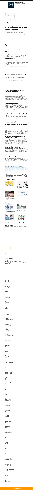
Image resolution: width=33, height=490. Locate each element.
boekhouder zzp (7, 340)
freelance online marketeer (9, 363)
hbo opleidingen (7, 377)
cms (5, 346)
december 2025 (7, 282)
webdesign (6, 455)
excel (5, 361)
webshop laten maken (8, 458)
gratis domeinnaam (8, 371)
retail (5, 433)
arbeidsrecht (7, 324)
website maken (7, 466)
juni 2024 (6, 304)
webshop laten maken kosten (9, 459)
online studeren (7, 426)
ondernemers (7, 415)
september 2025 (7, 286)
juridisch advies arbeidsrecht (9, 393)
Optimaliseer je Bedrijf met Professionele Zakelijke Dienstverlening (8, 222)
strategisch (6, 438)
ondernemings (7, 417)
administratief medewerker (9, 319)
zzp (9, 170)
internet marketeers (8, 385)
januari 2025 (7, 296)
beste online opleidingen (9, 335)
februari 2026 (7, 280)
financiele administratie (9, 362)
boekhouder (7, 339)
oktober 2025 (7, 285)
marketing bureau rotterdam (9, 409)
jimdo (5, 389)
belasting (6, 331)
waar (5, 449)
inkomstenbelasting (8, 384)
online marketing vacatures (9, 425)
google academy (7, 368)
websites (6, 470)
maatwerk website (8, 400)
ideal (5, 383)
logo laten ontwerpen (8, 399)
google (6, 367)
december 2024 (7, 297)
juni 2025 (6, 290)
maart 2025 (6, 293)
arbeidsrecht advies (8, 325)
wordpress (6, 475)
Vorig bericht (10, 175)
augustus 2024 (7, 302)
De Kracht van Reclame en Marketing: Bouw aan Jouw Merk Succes (22, 197)
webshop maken (7, 460)
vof (5, 448)
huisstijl (6, 379)
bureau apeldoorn (8, 344)
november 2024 (7, 298)
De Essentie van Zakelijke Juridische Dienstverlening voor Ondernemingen (22, 187)
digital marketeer (8, 352)
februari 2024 (7, 309)
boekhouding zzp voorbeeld (9, 167)
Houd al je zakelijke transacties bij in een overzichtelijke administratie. (16, 77)
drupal (6, 357)
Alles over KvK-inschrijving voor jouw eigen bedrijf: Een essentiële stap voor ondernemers (10, 198)
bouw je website (7, 341)
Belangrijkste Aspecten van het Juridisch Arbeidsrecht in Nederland (16, 260)
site (5, 437)
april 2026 (6, 277)
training (6, 444)
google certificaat (8, 369)
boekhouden (7, 336)
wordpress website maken (9, 479)
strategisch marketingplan (9, 439)
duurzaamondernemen (8, 358)
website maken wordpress (9, 468)
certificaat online (7, 345)
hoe (5, 378)
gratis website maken (8, 373)
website (6, 463)
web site (6, 454)
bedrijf (6, 328)
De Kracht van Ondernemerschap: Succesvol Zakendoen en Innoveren (10, 211)
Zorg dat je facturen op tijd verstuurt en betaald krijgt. (14, 80)
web (5, 453)
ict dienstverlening (8, 382)
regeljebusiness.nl (19, 2)
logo (5, 398)
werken (6, 471)
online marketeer (7, 420)
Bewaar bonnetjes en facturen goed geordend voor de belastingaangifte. (17, 83)
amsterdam (7, 323)
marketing (6, 404)
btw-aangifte (24, 167)
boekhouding (20, 166)
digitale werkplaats (8, 355)
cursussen (6, 351)
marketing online (7, 410)
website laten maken (8, 465)
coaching (6, 347)
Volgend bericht (22, 175)
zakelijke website (7, 481)
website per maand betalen (9, 469)
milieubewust (7, 411)
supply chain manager (8, 441)
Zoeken (6, 253)
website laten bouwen (8, 464)
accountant (6, 318)
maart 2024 (6, 308)
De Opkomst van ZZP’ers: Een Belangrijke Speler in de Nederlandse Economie (10, 188)
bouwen (6, 342)
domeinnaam (7, 356)
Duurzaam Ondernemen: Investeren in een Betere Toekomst (22, 222)
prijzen (6, 431)
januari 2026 (7, 281)
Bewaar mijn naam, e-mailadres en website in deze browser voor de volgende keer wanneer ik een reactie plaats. (16, 244)
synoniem (6, 442)
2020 (5, 315)
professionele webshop (8, 432)
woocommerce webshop (9, 474)
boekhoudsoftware (17, 167)
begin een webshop (8, 330)
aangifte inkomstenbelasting (9, 317)
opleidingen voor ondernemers (10, 428)
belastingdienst (7, 334)
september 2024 (7, 301)
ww (5, 480)
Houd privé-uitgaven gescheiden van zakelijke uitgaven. (14, 82)
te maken (6, 443)
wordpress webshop (8, 476)
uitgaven (6, 170)
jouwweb (6, 390)
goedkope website (8, 366)
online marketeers (8, 421)
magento (6, 401)
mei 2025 (6, 291)
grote (5, 374)
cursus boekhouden (8, 350)
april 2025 (6, 292)
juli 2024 (6, 303)
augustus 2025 (7, 287)
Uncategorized (7, 23)
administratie (7, 166)
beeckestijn (6, 329)
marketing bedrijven (8, 406)
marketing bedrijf (8, 405)
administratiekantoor (8, 320)
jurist (5, 395)
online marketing (7, 422)
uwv (5, 447)
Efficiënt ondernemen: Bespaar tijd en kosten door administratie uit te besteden (22, 211)
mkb (5, 412)
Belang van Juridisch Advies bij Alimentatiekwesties (13, 261)
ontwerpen (6, 427)
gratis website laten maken (9, 372)
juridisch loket (7, 394)
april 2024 (6, 307)
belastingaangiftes (13, 166)
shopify (6, 436)
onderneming (7, 416)
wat (5, 452)
